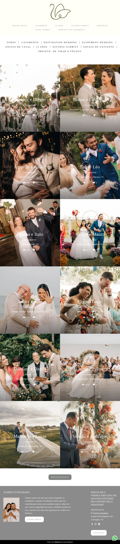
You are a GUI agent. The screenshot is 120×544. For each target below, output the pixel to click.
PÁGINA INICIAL (19, 25)
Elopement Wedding (97, 42)
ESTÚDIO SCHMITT (80, 25)
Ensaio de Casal (18, 47)
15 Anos (42, 47)
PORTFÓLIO (102, 25)
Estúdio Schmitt (65, 47)
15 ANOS (59, 25)
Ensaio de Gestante (99, 47)
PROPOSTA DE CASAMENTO (71, 30)
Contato (98, 533)
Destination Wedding (60, 42)
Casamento (30, 42)
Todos (11, 42)
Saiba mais (34, 519)
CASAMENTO (41, 25)
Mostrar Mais (60, 477)
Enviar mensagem (100, 513)
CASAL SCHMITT (43, 30)
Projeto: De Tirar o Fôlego (60, 51)
